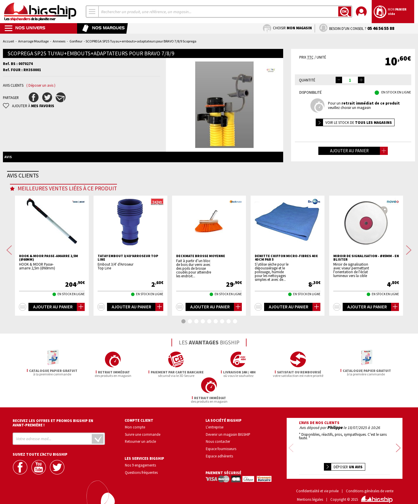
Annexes (59, 41)
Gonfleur (75, 41)
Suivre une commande (142, 429)
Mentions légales (310, 486)
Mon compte (135, 421)
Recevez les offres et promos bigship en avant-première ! (53, 417)
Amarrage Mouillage (33, 41)
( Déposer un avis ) (40, 85)
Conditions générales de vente (369, 478)
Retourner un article (140, 436)
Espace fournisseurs (221, 443)
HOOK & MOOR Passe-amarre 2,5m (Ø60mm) (48, 280)
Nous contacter (218, 436)
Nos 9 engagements (140, 459)
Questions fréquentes (141, 467)
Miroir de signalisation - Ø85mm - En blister (366, 280)
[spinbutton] (350, 80)
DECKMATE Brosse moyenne (200, 279)
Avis (8, 157)
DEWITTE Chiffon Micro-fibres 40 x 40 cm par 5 (286, 280)
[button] (361, 80)
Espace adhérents (219, 450)
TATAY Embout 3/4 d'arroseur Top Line (128, 280)
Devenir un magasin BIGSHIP (228, 429)
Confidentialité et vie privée (317, 478)
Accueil (8, 41)
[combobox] (92, 11)
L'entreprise (214, 421)
